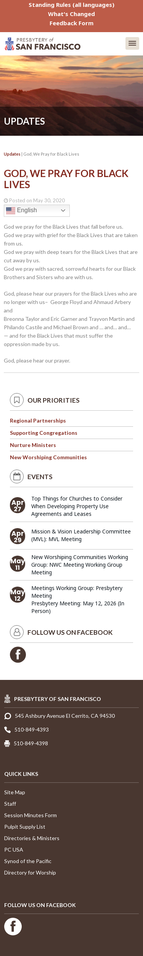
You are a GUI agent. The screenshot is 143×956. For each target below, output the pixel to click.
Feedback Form (71, 23)
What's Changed (71, 14)
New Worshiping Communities (48, 457)
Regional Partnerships (38, 420)
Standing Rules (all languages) (71, 4)
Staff (10, 803)
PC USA (13, 849)
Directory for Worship (30, 872)
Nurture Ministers (33, 445)
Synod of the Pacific (27, 861)
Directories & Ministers (31, 838)
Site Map (14, 792)
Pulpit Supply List (24, 826)
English (21, 210)
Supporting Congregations (43, 432)
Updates (12, 153)
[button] (132, 43)
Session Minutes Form (30, 815)
